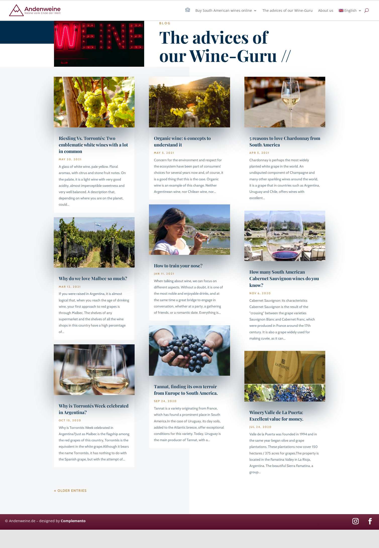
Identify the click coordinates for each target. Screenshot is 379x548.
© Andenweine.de (20, 520)
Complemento (73, 520)
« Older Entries (70, 490)
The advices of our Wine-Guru (287, 10)
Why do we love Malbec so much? (93, 278)
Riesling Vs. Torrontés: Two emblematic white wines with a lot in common (93, 144)
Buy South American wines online (223, 10)
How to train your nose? (178, 266)
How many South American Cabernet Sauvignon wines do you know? (284, 278)
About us (325, 10)
